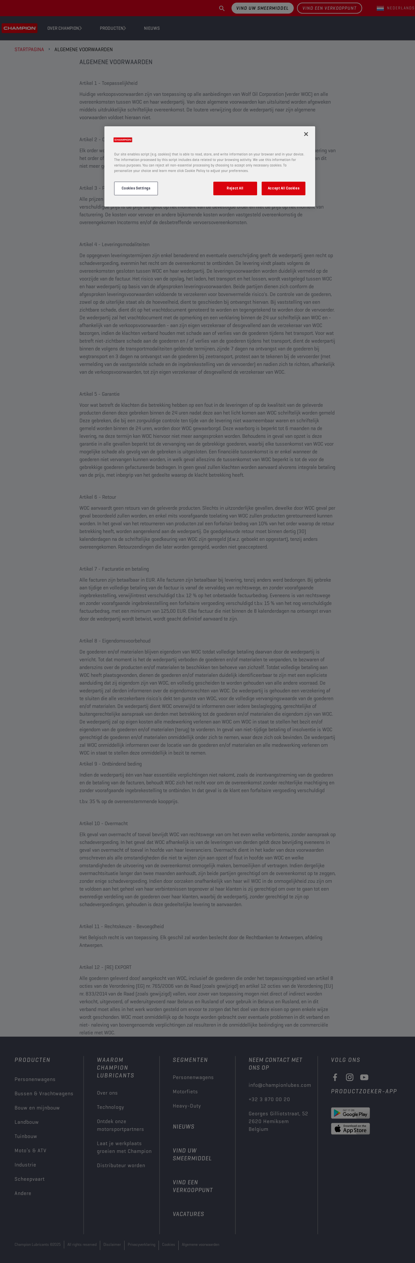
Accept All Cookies (283, 188)
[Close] (306, 134)
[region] (209, 166)
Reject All (235, 188)
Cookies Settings (136, 188)
